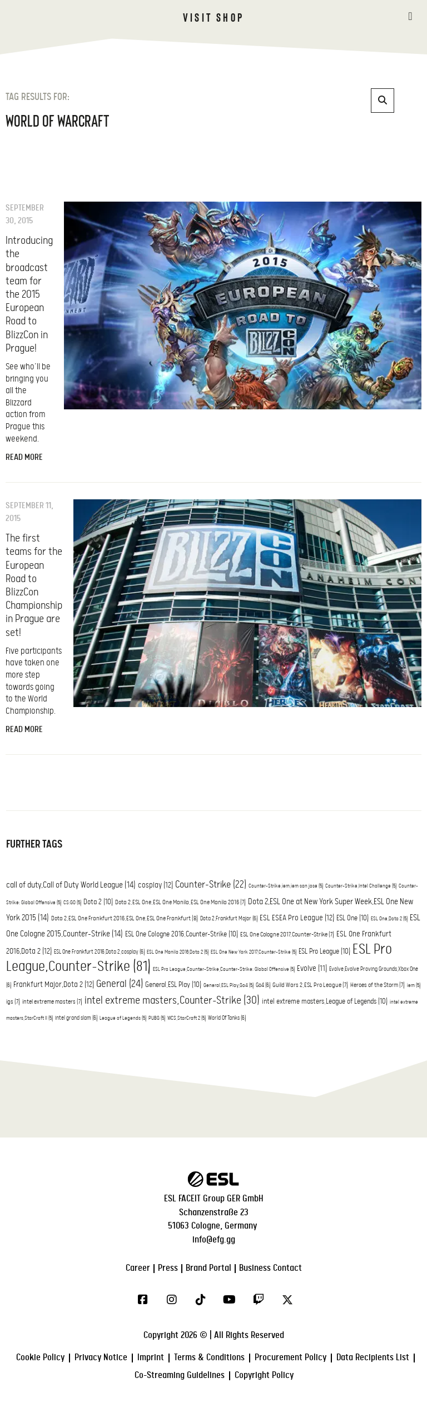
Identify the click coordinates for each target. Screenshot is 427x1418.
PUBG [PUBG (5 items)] (156, 1018)
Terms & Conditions (209, 1357)
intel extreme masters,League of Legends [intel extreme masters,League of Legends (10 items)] (325, 1002)
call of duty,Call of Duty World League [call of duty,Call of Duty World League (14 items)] (71, 885)
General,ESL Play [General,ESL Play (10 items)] (173, 985)
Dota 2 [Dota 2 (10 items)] (98, 902)
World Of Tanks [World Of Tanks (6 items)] (227, 1018)
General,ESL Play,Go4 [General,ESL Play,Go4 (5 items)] (228, 986)
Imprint (150, 1357)
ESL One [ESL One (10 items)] (352, 918)
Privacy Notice (101, 1357)
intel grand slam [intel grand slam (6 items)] (76, 1018)
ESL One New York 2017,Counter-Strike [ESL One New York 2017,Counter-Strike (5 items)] (253, 952)
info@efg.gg (213, 1240)
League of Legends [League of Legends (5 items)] (123, 1018)
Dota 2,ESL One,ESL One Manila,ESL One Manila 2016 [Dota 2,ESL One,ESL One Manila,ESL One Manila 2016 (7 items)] (180, 902)
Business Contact (270, 1268)
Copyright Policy (264, 1375)
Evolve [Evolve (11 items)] (312, 968)
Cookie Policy (40, 1357)
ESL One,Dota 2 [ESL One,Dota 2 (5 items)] (389, 919)
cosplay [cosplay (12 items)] (155, 885)
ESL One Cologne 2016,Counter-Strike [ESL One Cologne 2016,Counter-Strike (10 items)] (181, 934)
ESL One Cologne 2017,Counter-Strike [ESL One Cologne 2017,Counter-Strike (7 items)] (287, 934)
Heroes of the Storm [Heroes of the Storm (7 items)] (377, 985)
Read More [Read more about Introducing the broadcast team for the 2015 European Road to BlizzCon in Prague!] (24, 457)
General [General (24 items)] (119, 984)
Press (168, 1268)
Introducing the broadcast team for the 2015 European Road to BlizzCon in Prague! (29, 294)
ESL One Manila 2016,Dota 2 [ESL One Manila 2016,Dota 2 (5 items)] (177, 952)
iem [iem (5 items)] (413, 986)
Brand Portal (208, 1268)
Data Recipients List (372, 1357)
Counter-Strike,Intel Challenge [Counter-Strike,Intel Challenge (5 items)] (360, 886)
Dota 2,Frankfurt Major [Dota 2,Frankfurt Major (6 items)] (228, 918)
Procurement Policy (290, 1357)
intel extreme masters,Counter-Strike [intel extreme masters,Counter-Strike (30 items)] (172, 1000)
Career (138, 1268)
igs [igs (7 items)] (13, 1002)
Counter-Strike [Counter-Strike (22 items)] (210, 884)
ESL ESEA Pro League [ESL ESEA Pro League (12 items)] (297, 918)
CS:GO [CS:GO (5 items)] (72, 903)
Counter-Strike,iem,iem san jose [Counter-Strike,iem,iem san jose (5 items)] (286, 886)
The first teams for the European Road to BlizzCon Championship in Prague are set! (34, 585)
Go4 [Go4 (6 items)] (263, 985)
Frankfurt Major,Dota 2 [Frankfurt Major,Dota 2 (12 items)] (53, 984)
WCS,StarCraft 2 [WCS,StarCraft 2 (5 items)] (186, 1018)
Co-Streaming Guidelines (180, 1375)
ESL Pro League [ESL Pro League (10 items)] (324, 952)
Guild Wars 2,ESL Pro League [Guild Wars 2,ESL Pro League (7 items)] (310, 985)
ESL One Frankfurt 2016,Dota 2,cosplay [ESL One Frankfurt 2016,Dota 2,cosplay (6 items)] (99, 952)
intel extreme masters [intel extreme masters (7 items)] (52, 1002)
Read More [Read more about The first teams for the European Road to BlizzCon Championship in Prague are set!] (24, 729)
